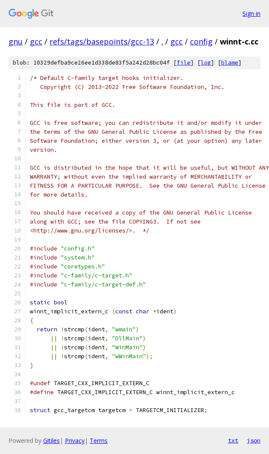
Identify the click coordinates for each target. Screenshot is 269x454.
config (201, 41)
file (183, 62)
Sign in (251, 13)
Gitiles (51, 440)
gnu (16, 41)
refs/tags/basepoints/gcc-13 (102, 41)
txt (233, 440)
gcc (36, 41)
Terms (99, 440)
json (253, 440)
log (206, 62)
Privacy (75, 440)
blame (229, 62)
